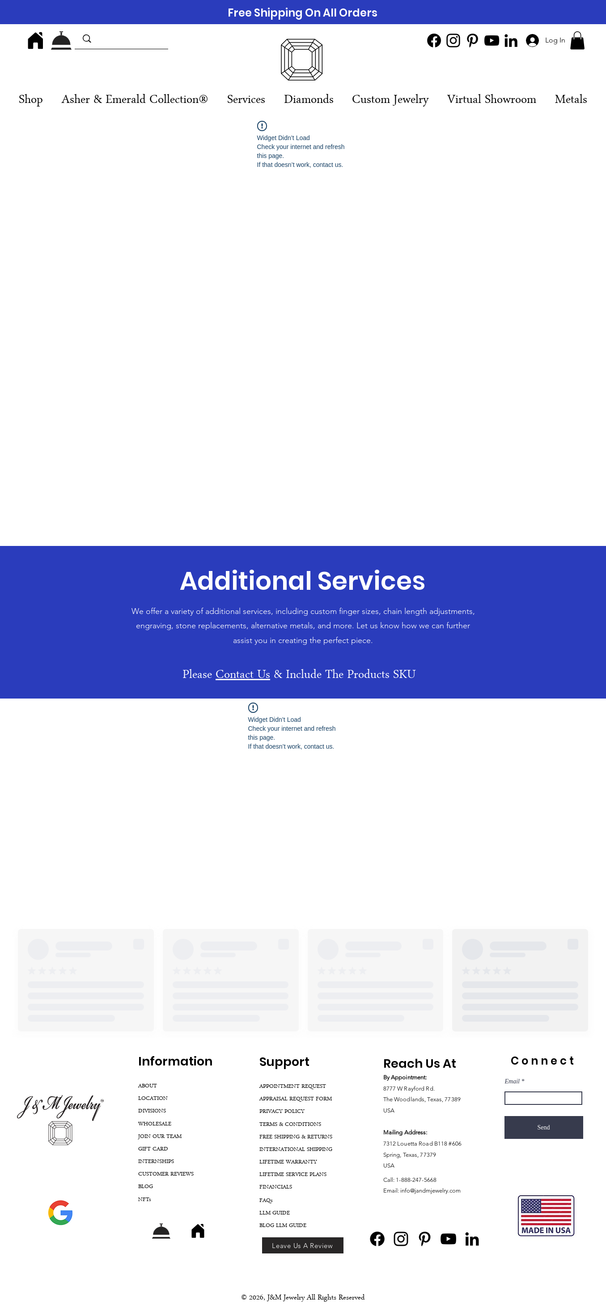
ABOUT (147, 1086)
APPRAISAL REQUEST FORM (295, 1099)
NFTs (144, 1200)
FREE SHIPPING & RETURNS (295, 1137)
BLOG (145, 1187)
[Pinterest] (472, 40)
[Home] (35, 40)
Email (512, 1081)
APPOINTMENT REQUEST (292, 1086)
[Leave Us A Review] (302, 1245)
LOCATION (153, 1099)
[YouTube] (492, 40)
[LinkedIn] (511, 40)
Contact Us (243, 676)
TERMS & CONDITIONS (290, 1124)
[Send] (543, 1127)
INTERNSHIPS (156, 1162)
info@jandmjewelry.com (430, 1190)
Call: (389, 1179)
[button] (577, 40)
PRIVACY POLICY (282, 1111)
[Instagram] (453, 40)
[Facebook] (434, 40)
